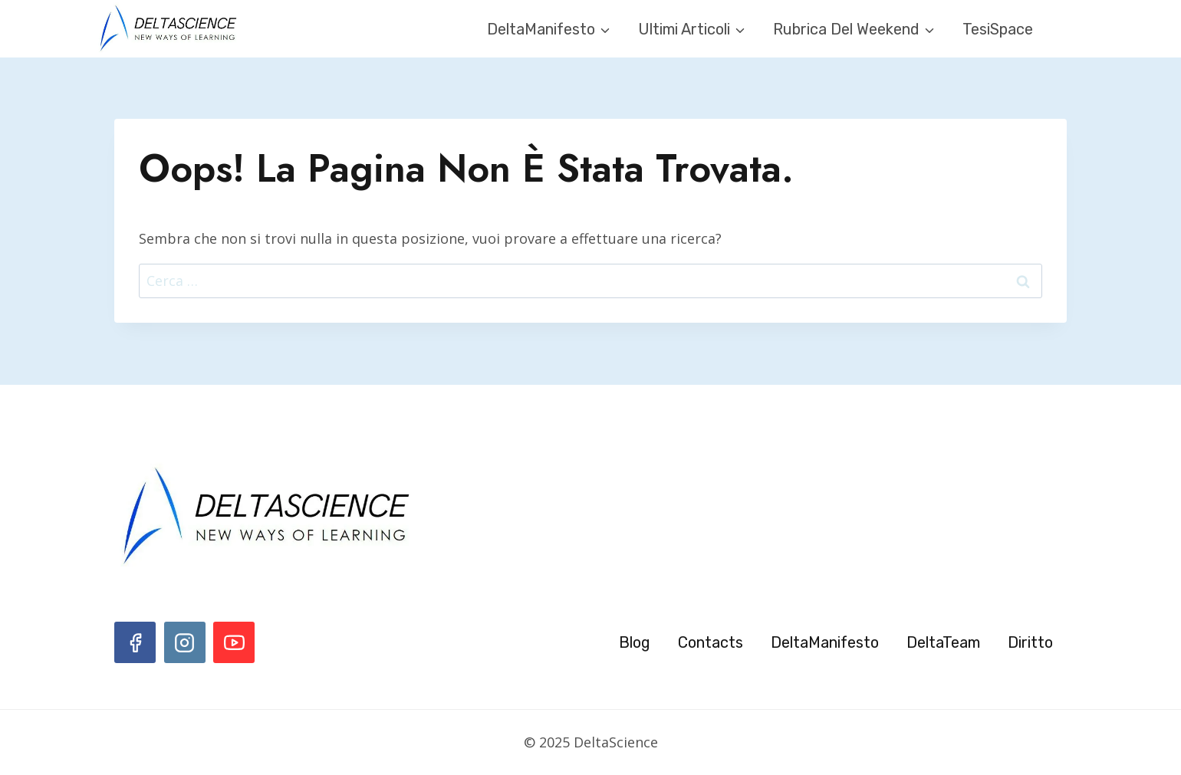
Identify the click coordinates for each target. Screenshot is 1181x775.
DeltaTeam (943, 642)
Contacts (710, 642)
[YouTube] (234, 642)
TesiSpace (997, 29)
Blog (634, 642)
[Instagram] (185, 642)
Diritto (1030, 642)
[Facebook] (135, 642)
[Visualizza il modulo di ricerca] (1069, 29)
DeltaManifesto (825, 642)
